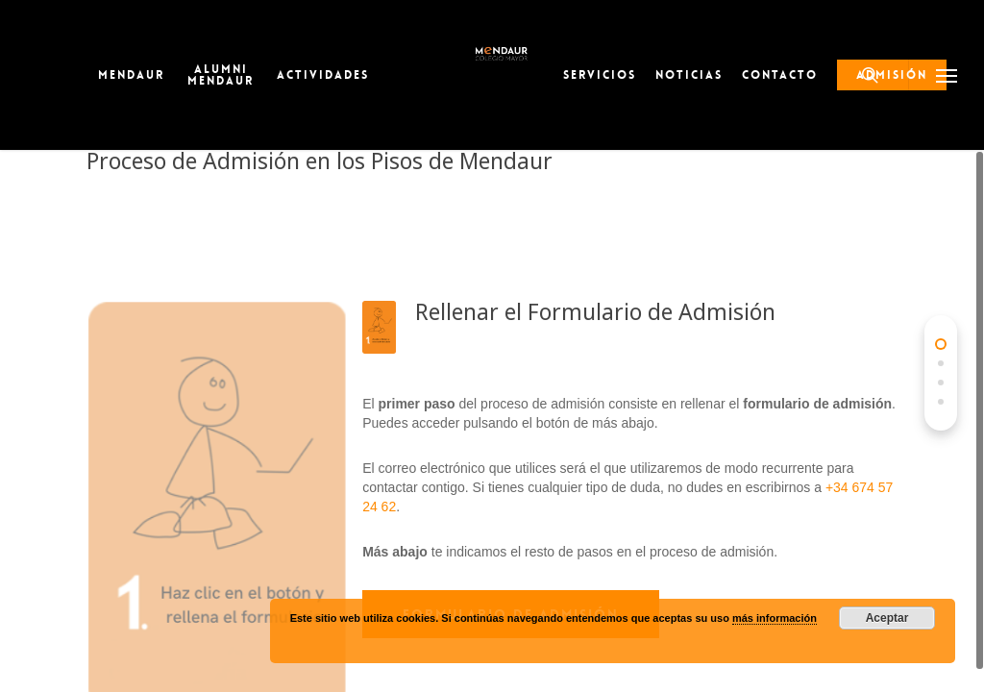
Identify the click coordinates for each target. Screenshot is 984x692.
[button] (946, 75)
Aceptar (887, 618)
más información (774, 618)
